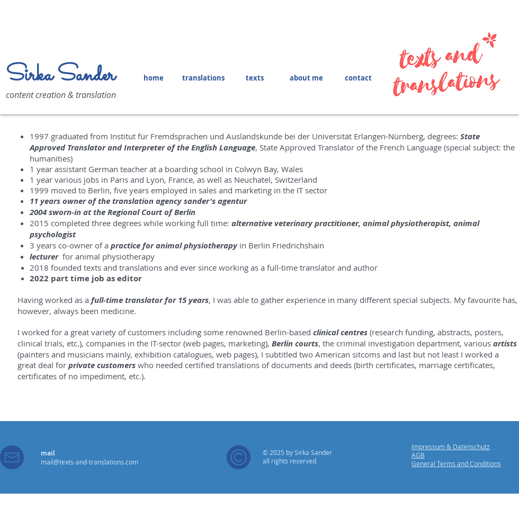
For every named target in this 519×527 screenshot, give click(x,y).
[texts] (254, 77)
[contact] (358, 77)
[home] (153, 77)
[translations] (203, 77)
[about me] (306, 77)
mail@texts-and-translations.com (89, 462)
